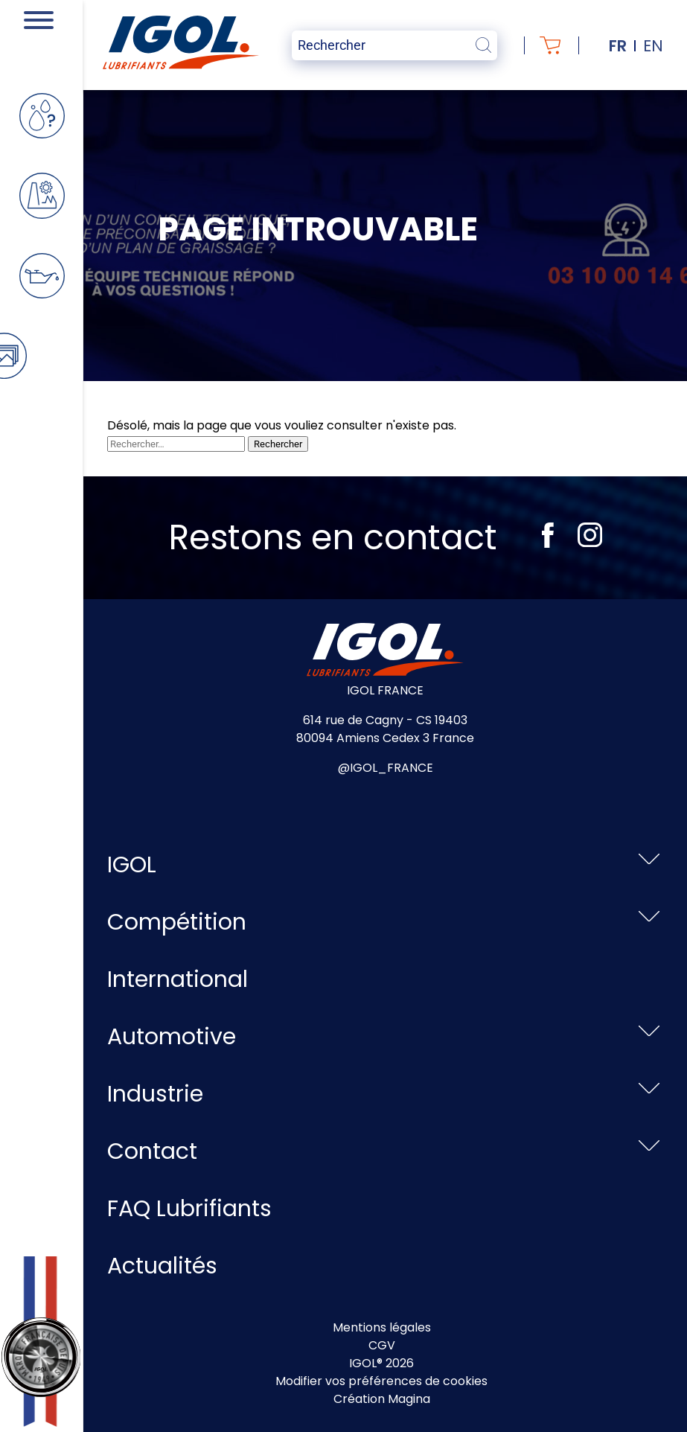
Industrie (155, 1094)
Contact (152, 1151)
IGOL (131, 864)
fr (618, 46)
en (653, 46)
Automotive (171, 1036)
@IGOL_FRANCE (385, 767)
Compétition (176, 922)
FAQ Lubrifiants (189, 1208)
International (177, 979)
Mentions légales (382, 1327)
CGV (381, 1345)
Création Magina (381, 1398)
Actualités (162, 1266)
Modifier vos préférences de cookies (381, 1381)
